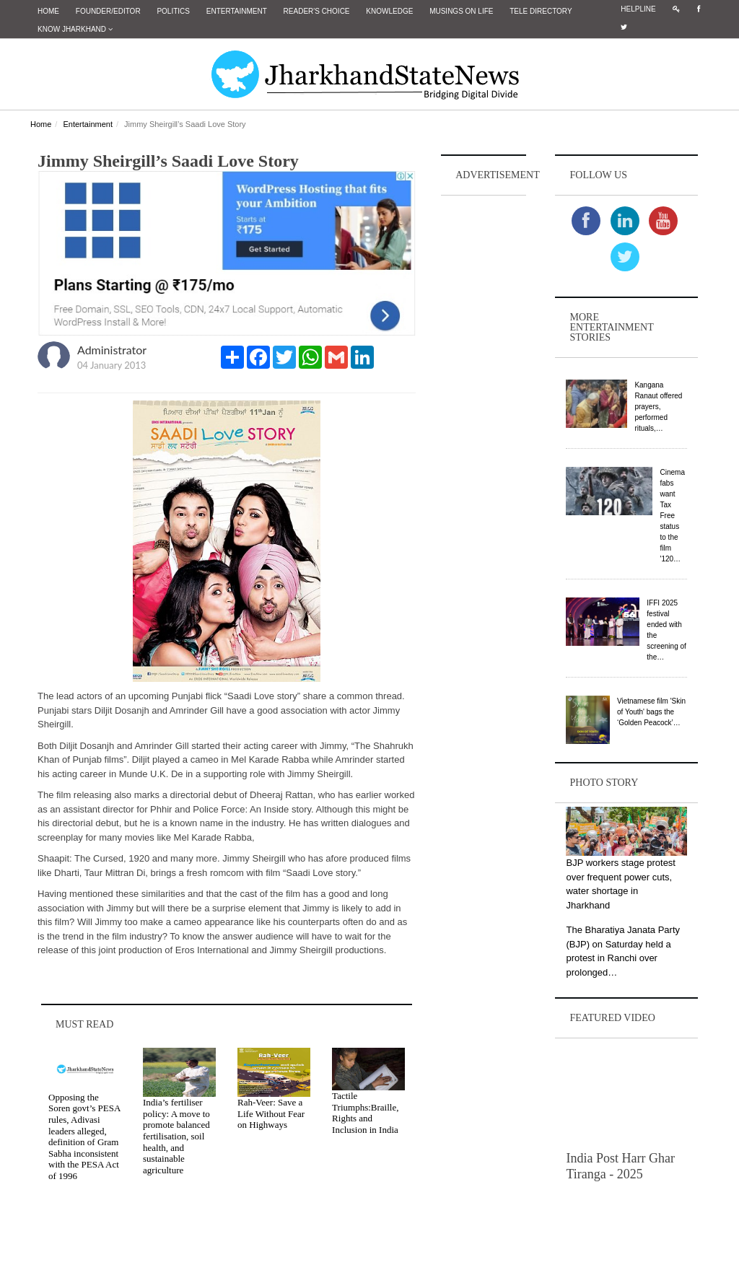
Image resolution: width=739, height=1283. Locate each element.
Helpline (638, 9)
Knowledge (389, 11)
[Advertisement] (483, 415)
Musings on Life (461, 11)
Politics (173, 11)
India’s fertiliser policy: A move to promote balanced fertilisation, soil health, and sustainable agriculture (176, 1136)
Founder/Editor (108, 11)
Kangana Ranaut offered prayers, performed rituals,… (658, 406)
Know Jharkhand (75, 29)
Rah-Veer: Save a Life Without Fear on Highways (271, 1113)
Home (48, 11)
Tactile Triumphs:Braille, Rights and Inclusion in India (365, 1112)
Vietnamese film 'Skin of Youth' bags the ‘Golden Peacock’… (651, 712)
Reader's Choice (317, 11)
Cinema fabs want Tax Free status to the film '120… (672, 515)
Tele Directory (541, 11)
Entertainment (236, 11)
